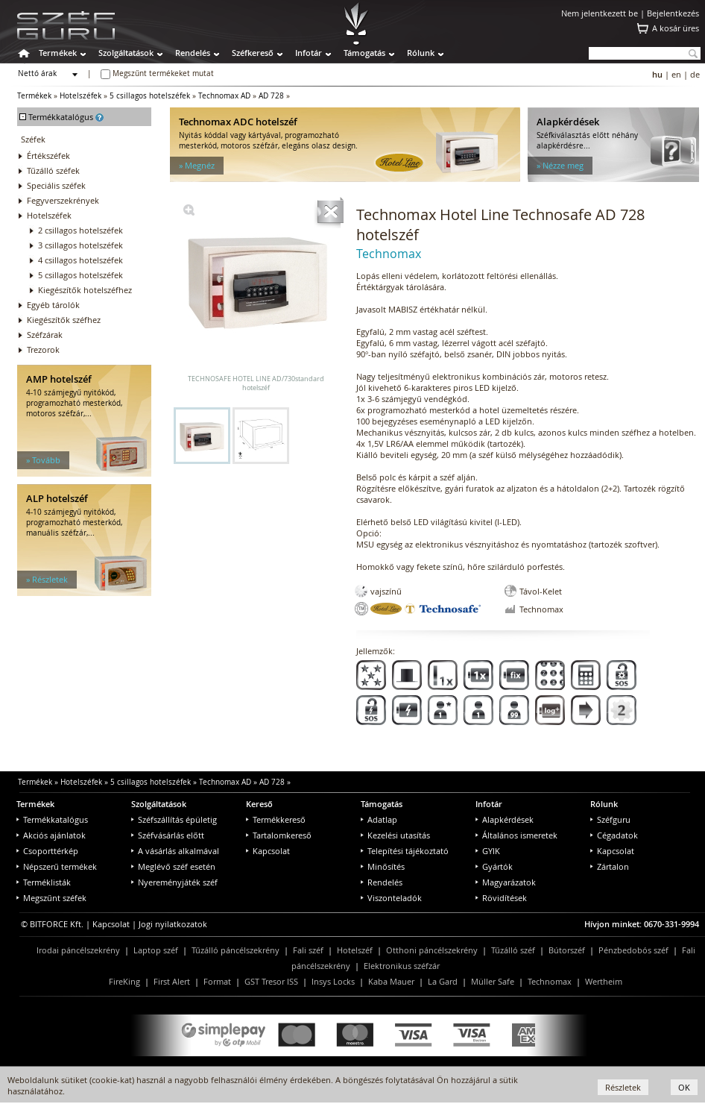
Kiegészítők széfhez (64, 319)
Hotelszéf (355, 950)
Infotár (308, 52)
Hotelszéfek (80, 96)
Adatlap (379, 819)
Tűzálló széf (513, 950)
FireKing (124, 981)
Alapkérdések (504, 819)
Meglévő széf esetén (173, 866)
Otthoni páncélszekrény (432, 950)
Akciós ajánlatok (51, 835)
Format (217, 981)
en (676, 74)
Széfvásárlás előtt (167, 835)
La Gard (443, 981)
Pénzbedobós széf (633, 950)
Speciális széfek (56, 185)
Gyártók (494, 866)
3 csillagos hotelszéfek (80, 245)
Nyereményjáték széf (174, 882)
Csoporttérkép (47, 850)
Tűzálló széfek (53, 170)
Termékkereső (276, 819)
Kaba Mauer (391, 981)
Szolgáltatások (126, 52)
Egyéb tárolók (53, 304)
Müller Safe (492, 981)
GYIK (487, 850)
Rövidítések (501, 897)
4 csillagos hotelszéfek (80, 260)
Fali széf (308, 950)
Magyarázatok (505, 882)
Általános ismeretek (516, 835)
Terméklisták (43, 882)
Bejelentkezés (673, 13)
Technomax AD (224, 96)
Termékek (58, 52)
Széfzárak (45, 334)
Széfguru (610, 819)
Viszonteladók (391, 897)
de (695, 74)
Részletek (623, 1087)
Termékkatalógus (52, 819)
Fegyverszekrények (63, 200)
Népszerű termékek (56, 866)
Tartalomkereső (279, 835)
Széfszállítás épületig (174, 819)
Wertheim (603, 981)
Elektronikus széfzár (402, 965)
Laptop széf (155, 950)
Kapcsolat (268, 850)
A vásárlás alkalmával (175, 850)
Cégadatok (614, 835)
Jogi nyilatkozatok (173, 923)
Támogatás (364, 52)
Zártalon (609, 866)
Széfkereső (253, 52)
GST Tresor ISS (271, 981)
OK (684, 1087)
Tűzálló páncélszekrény (235, 950)
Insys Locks (333, 981)
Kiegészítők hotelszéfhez (85, 289)
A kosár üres (675, 28)
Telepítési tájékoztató (405, 850)
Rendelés (192, 52)
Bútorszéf (566, 950)
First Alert (172, 981)
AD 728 (271, 96)
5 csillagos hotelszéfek (150, 96)
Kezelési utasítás (395, 835)
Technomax (550, 981)
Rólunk (420, 52)
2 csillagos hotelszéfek (80, 230)
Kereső (259, 803)
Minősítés (383, 866)
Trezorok (43, 349)
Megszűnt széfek (51, 897)
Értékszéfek (48, 155)
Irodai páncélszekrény (78, 950)
